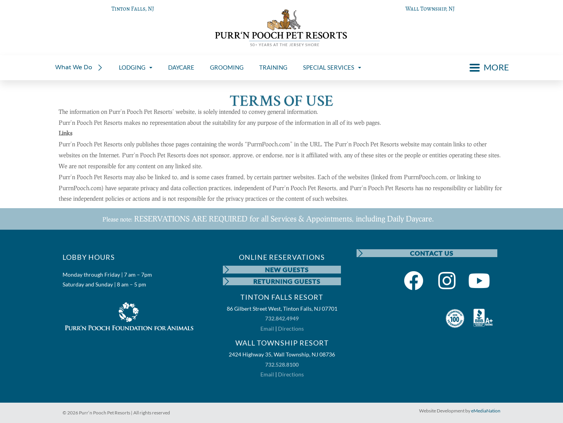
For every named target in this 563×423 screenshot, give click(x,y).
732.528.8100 (282, 364)
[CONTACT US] (360, 253)
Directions (291, 328)
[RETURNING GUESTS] (227, 281)
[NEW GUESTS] (227, 270)
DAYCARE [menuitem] (181, 67)
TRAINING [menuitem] (273, 67)
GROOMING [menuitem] (227, 67)
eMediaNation (485, 411)
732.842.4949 (282, 318)
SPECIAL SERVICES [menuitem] (332, 67)
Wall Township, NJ (430, 9)
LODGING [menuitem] (135, 67)
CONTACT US (432, 253)
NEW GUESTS (287, 269)
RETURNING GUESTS (287, 281)
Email (267, 328)
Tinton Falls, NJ (132, 9)
